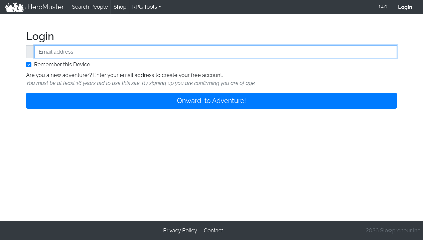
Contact (213, 230)
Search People (90, 7)
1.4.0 (383, 6)
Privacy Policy (180, 230)
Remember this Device (62, 64)
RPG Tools (144, 7)
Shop (120, 7)
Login (408, 6)
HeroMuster (34, 7)
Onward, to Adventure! (211, 101)
